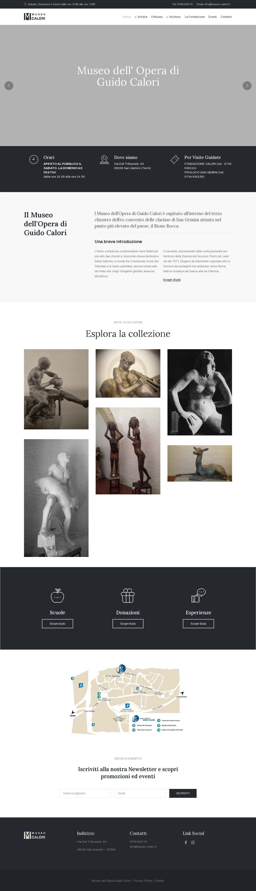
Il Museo (157, 17)
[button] (183, 4)
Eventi (213, 17)
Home (127, 17)
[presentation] (8, 85)
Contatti (226, 17)
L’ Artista (141, 17)
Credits (159, 880)
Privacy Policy (143, 880)
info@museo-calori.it (143, 846)
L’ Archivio (174, 17)
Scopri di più (57, 623)
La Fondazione (195, 17)
